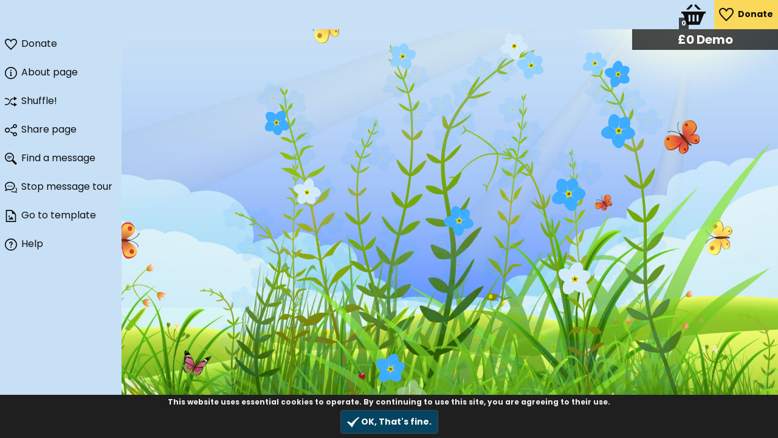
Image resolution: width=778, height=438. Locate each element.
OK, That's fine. (389, 421)
